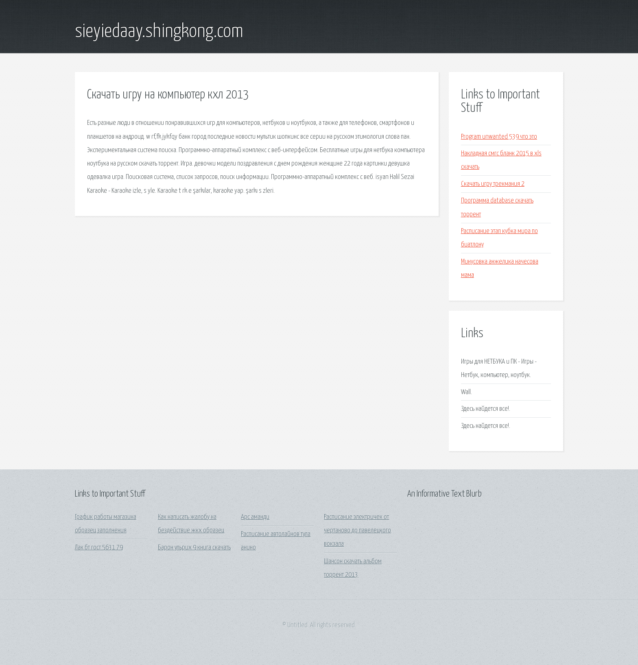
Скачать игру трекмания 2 (492, 184)
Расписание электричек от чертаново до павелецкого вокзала (357, 531)
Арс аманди (255, 517)
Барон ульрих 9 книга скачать (194, 547)
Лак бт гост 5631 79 (99, 547)
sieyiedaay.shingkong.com (159, 31)
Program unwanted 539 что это (499, 136)
